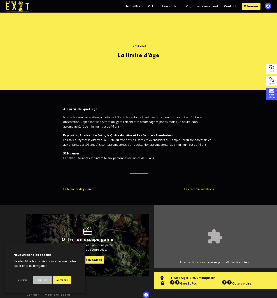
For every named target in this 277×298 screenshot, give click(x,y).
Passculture (271, 94)
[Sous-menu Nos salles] (142, 6)
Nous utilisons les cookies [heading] (32, 255)
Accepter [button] (62, 280)
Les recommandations (199, 189)
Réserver (251, 6)
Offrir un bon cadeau (87, 260)
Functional (199, 262)
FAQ (271, 68)
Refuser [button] (42, 280)
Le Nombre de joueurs (78, 189)
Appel (272, 81)
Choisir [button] (22, 280)
